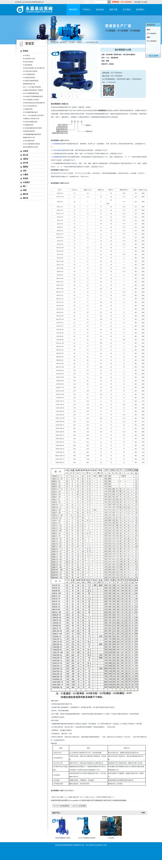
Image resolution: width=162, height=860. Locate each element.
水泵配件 (26, 182)
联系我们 (140, 9)
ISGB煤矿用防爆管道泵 (30, 81)
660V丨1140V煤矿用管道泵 (32, 87)
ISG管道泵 (26, 55)
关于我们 (127, 9)
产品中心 (87, 9)
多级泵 (25, 178)
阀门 (24, 186)
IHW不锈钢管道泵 (29, 74)
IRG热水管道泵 (28, 62)
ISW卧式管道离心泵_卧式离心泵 (34, 68)
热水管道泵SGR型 (29, 58)
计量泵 (25, 175)
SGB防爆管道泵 (28, 125)
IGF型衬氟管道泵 (28, 141)
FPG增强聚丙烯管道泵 (30, 112)
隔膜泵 (25, 167)
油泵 (24, 171)
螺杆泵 (25, 194)
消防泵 (25, 159)
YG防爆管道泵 (28, 109)
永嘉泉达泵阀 (35, 9)
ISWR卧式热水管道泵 (30, 71)
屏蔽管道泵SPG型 (29, 137)
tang (108, 203)
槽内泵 (25, 198)
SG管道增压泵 (27, 65)
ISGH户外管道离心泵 (30, 106)
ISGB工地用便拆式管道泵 (31, 144)
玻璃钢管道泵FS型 (29, 84)
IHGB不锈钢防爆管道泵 (31, 93)
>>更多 (142, 813)
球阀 (24, 190)
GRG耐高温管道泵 (29, 77)
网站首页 (73, 9)
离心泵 (25, 155)
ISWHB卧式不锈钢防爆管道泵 (33, 96)
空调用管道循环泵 (29, 131)
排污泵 (25, 163)
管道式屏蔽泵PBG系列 (30, 147)
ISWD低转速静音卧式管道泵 (32, 128)
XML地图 (144, 2)
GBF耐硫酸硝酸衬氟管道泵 (32, 134)
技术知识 (100, 9)
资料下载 (113, 9)
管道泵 (25, 51)
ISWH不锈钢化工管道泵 (31, 100)
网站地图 (137, 2)
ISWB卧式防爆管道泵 (30, 122)
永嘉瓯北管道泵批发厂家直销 (33, 90)
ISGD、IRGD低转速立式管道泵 (33, 115)
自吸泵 (25, 151)
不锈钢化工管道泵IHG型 (31, 118)
